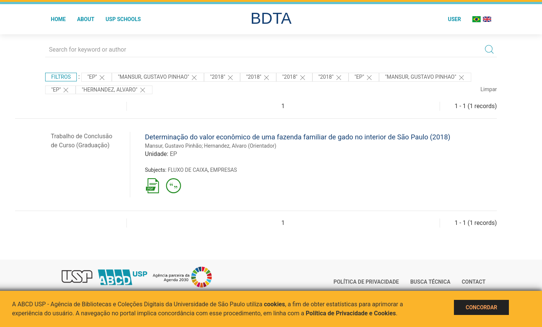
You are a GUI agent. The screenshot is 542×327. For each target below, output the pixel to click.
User (454, 19)
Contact (474, 282)
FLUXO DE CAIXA (188, 170)
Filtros (61, 77)
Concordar (481, 307)
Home (58, 19)
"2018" (222, 77)
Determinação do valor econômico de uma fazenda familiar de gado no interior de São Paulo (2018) (297, 137)
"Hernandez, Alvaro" (114, 90)
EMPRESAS (223, 170)
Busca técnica (430, 282)
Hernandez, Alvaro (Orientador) (240, 146)
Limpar (489, 89)
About (85, 19)
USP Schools (123, 19)
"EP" (96, 77)
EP (173, 153)
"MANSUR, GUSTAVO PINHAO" (158, 77)
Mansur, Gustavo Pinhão (173, 146)
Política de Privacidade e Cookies (351, 313)
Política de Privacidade (366, 282)
